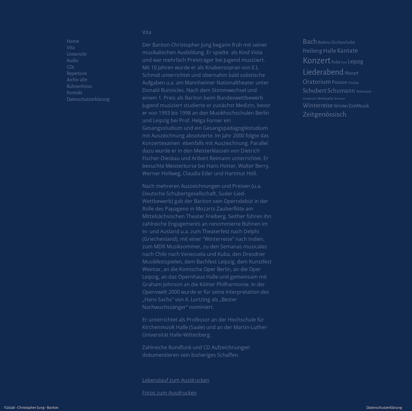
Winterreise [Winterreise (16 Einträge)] (318, 105)
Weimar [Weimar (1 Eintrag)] (339, 98)
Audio (72, 60)
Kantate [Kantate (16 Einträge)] (347, 51)
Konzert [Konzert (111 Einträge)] (316, 60)
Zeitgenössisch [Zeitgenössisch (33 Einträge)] (324, 114)
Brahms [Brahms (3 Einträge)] (324, 42)
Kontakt (74, 92)
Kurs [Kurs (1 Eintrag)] (344, 62)
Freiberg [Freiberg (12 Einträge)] (312, 51)
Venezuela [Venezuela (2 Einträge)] (325, 98)
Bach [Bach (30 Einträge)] (310, 41)
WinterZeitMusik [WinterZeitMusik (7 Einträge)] (351, 105)
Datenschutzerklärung (88, 99)
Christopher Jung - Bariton (38, 408)
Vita (71, 47)
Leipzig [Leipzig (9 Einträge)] (355, 62)
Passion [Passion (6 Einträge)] (339, 82)
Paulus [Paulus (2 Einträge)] (353, 83)
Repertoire (77, 73)
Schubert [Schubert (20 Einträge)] (314, 90)
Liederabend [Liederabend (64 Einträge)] (323, 72)
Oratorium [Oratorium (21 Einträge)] (317, 81)
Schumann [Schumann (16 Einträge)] (341, 91)
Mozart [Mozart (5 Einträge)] (351, 73)
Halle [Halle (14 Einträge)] (329, 51)
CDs (70, 67)
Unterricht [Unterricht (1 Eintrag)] (309, 98)
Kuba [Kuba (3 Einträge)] (335, 62)
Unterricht (77, 54)
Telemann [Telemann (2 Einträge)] (363, 92)
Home (73, 41)
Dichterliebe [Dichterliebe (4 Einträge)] (343, 42)
